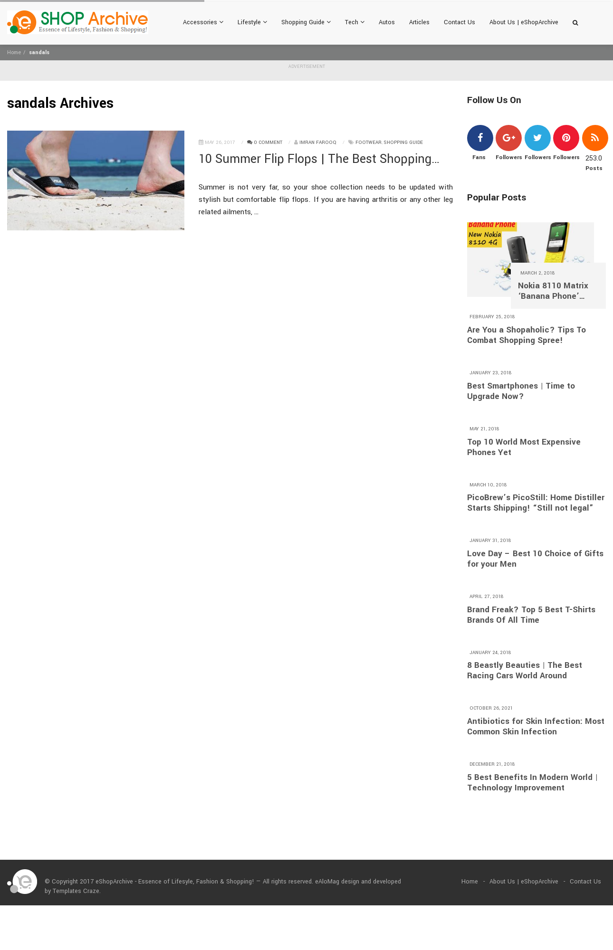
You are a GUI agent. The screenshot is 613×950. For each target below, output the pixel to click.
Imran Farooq (317, 142)
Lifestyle (252, 22)
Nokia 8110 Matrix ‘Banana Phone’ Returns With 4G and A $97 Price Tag (557, 291)
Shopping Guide (306, 22)
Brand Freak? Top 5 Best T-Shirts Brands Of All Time (531, 615)
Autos (387, 22)
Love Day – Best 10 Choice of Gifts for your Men (535, 559)
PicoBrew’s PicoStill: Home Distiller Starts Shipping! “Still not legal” (535, 503)
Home (14, 52)
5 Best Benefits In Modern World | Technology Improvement (532, 782)
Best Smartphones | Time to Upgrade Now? (521, 391)
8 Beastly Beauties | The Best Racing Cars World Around (524, 670)
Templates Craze (76, 891)
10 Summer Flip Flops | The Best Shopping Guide (315, 159)
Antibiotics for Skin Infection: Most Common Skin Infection (535, 726)
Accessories (203, 22)
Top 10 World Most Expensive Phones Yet (524, 447)
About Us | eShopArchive (523, 22)
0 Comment (264, 142)
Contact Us (459, 22)
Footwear (368, 142)
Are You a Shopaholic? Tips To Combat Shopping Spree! (526, 335)
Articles (419, 22)
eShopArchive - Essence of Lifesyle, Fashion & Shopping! (175, 881)
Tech (354, 22)
